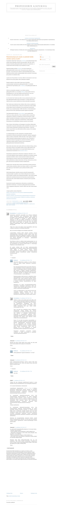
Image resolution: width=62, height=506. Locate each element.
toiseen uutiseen (21, 113)
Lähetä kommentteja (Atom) (14, 496)
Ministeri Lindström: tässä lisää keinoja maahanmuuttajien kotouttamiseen (20, 195)
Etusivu (21, 493)
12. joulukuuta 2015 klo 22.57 (20, 427)
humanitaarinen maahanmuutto (20, 202)
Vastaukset (13, 257)
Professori (16, 260)
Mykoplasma (32, 48)
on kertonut (23, 60)
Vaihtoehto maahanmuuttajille (32, 43)
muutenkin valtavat (23, 150)
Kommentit (43, 59)
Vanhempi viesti (34, 493)
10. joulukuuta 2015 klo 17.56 (26, 260)
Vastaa (11, 254)
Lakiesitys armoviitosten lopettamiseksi (32, 38)
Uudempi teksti (9, 493)
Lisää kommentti (10, 448)
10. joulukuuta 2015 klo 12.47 (22, 213)
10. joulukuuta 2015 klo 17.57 (26, 350)
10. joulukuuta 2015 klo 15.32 (20, 360)
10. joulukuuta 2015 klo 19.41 (26, 298)
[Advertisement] (31, 23)
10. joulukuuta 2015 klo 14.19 (20, 340)
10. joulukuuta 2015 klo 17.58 (26, 371)
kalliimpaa (23, 91)
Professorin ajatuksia (31, 6)
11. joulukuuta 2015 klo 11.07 (19, 380)
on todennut (22, 85)
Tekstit (42, 57)
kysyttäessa (19, 68)
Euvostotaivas (13, 213)
